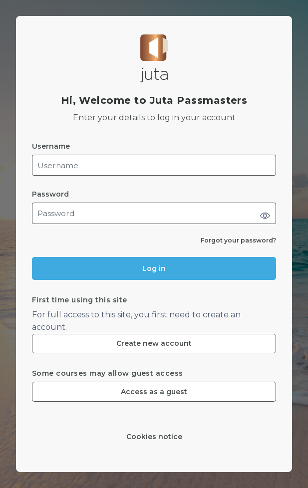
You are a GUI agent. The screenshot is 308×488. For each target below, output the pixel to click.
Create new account (154, 343)
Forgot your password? (238, 240)
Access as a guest (154, 391)
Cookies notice (154, 437)
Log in (154, 268)
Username (51, 146)
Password (50, 194)
